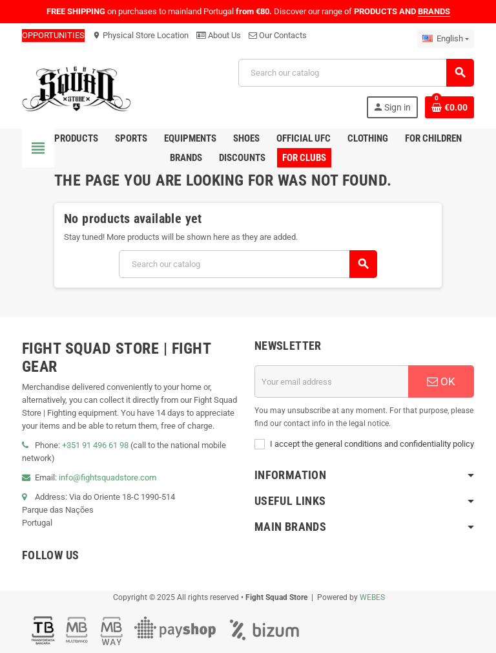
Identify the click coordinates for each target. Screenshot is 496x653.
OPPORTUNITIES (53, 35)
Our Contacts (278, 35)
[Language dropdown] (445, 38)
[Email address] (331, 381)
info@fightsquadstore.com (107, 477)
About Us (218, 35)
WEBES (372, 597)
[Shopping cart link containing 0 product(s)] (449, 107)
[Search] (355, 73)
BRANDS (434, 11)
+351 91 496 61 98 (95, 445)
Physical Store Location (140, 35)
